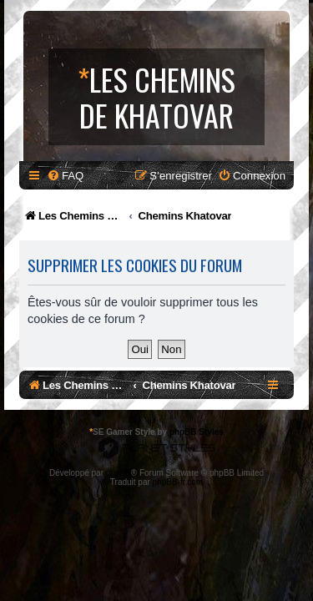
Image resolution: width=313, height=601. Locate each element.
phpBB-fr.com (178, 482)
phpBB (118, 472)
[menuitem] (65, 176)
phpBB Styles (196, 432)
